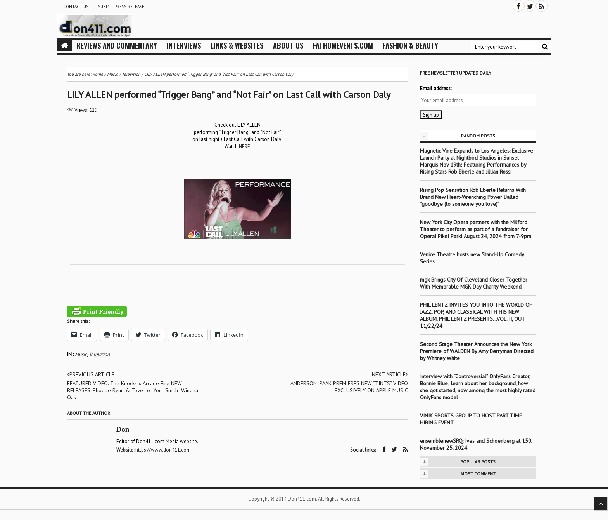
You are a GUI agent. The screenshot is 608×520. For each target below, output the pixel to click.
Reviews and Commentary (116, 46)
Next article (390, 374)
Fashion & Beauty (410, 46)
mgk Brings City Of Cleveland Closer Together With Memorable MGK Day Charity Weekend (473, 283)
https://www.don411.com (163, 450)
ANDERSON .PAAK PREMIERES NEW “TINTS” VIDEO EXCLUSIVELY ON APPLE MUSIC (349, 387)
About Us (288, 46)
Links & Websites (237, 46)
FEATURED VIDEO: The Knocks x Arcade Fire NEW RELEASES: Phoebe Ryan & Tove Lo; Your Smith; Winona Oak (132, 390)
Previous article (90, 374)
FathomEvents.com (343, 46)
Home (97, 74)
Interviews (184, 46)
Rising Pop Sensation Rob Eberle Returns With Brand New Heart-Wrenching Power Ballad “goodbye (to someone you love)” (473, 196)
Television (99, 354)
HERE (244, 146)
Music (81, 354)
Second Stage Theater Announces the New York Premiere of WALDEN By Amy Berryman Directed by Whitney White (477, 351)
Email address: (435, 88)
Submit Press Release (121, 6)
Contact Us (75, 6)
